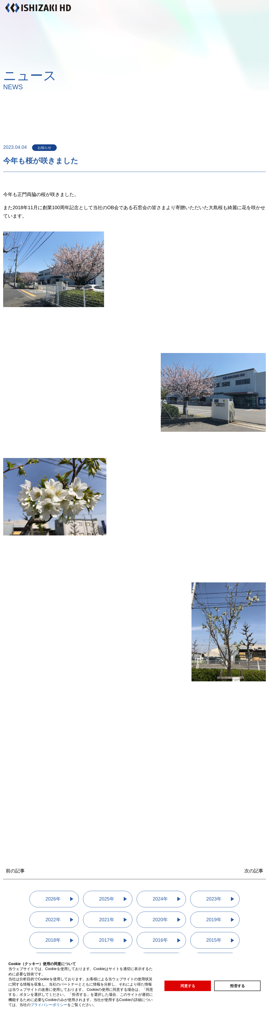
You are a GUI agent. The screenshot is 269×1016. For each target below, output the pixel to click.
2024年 (160, 899)
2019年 (213, 919)
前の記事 (15, 870)
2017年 (106, 940)
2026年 (53, 899)
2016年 (160, 940)
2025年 (106, 899)
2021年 (106, 919)
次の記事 (253, 870)
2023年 (213, 899)
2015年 (213, 940)
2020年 (160, 919)
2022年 (53, 919)
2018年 (53, 940)
